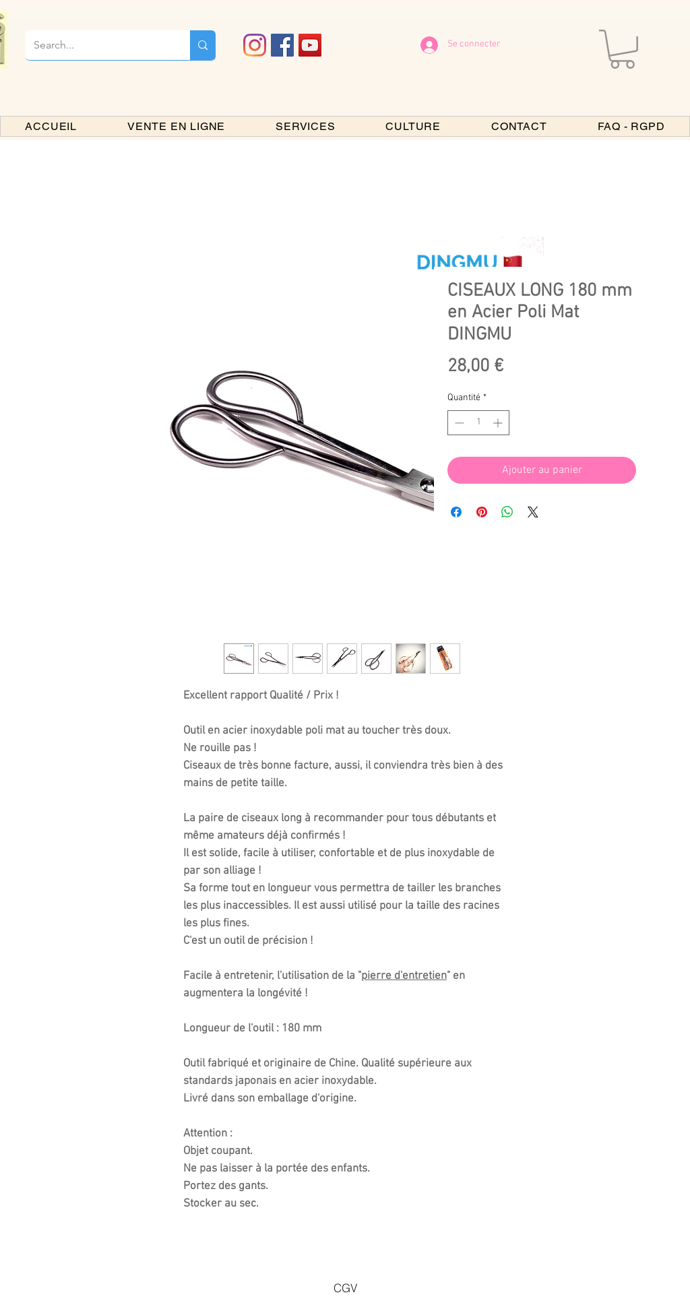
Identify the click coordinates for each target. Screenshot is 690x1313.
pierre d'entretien (404, 976)
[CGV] (345, 1287)
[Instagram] (254, 45)
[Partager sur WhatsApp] (507, 512)
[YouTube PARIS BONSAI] (310, 45)
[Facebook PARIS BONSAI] (282, 45)
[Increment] (499, 423)
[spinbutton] (478, 423)
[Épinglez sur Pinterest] (482, 512)
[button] (622, 49)
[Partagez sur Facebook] (456, 512)
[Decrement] (457, 423)
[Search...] (98, 45)
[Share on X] (533, 512)
